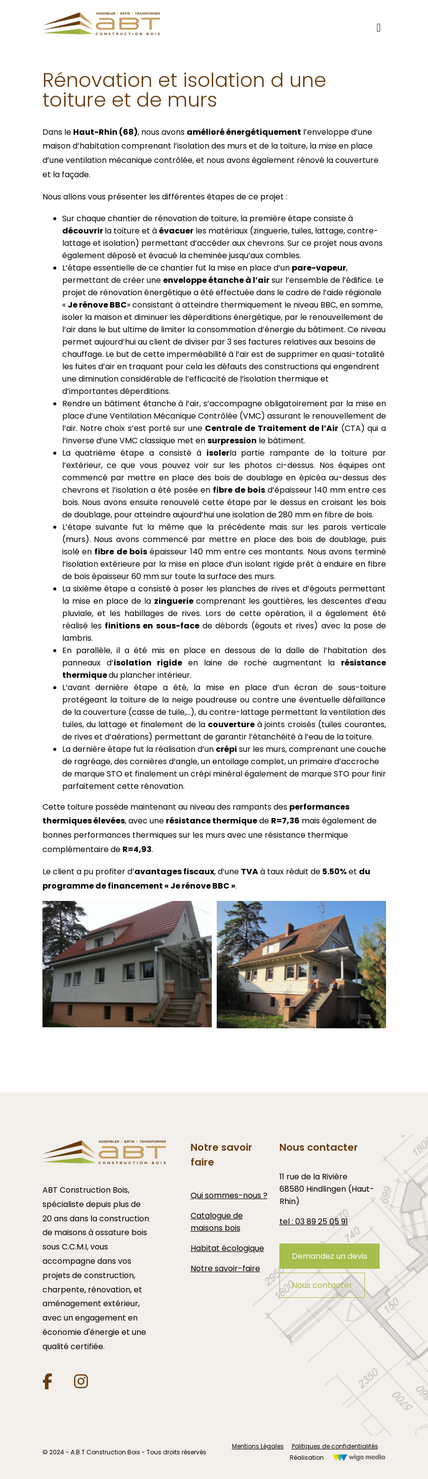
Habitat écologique (227, 1248)
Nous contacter (322, 1285)
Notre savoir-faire (225, 1268)
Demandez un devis (329, 1256)
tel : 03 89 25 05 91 (313, 1221)
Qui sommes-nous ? (229, 1195)
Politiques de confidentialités (335, 1446)
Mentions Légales (258, 1446)
